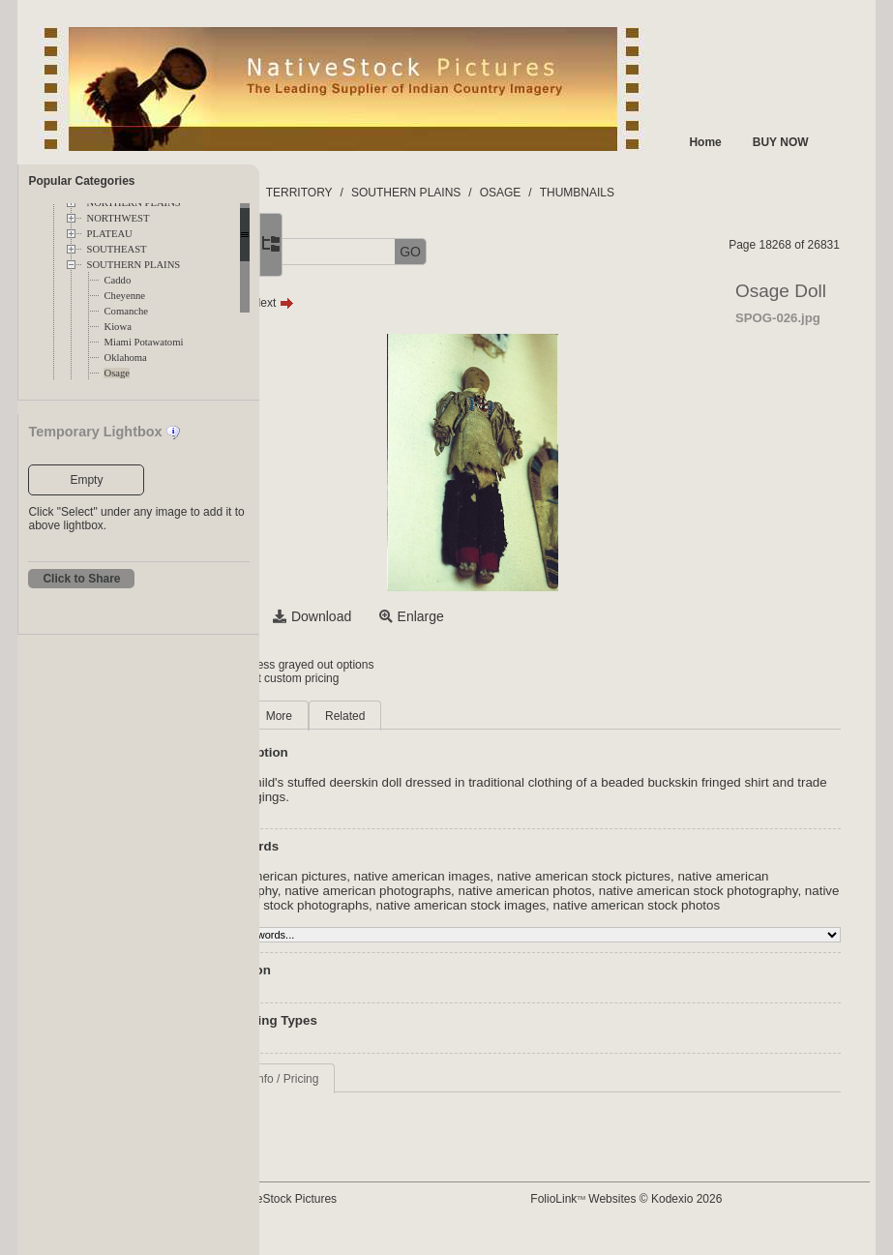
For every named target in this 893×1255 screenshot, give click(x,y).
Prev (352, 303)
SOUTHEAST (116, 249)
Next (404, 303)
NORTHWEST (117, 218)
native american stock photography (437, 905)
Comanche (126, 311)
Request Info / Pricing (394, 1093)
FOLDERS (350, 192)
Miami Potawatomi (143, 342)
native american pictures (407, 876)
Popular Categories (81, 181)
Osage (117, 373)
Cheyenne (124, 295)
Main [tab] (351, 716)
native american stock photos (560, 919)
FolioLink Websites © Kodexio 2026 (688, 1213)
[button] (327, 252)
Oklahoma (125, 357)
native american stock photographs (645, 905)
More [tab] (410, 716)
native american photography (420, 890)
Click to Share (81, 578)
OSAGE (631, 192)
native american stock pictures (715, 876)
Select (357, 616)
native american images (553, 876)
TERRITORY (430, 192)
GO (541, 251)
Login (338, 665)
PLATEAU (109, 233)
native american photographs (594, 890)
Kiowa (117, 326)
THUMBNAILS (707, 192)
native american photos (751, 890)
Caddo (117, 280)
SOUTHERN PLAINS (133, 264)
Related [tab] (476, 716)
